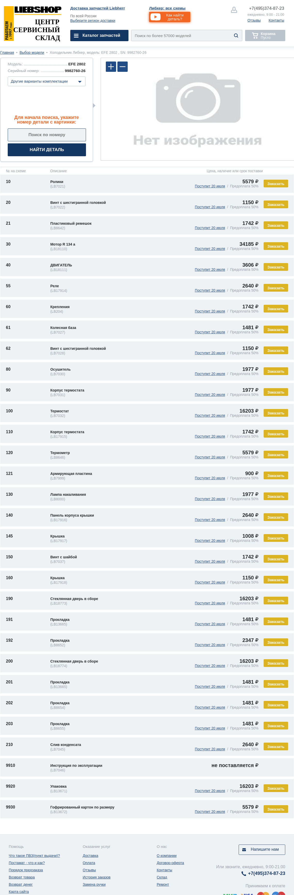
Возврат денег (21, 884)
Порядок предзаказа (26, 870)
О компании (167, 856)
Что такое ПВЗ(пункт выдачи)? (34, 856)
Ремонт (163, 884)
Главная (7, 52)
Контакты (276, 20)
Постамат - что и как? (27, 863)
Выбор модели (32, 52)
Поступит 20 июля (210, 186)
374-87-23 (266, 8)
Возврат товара (22, 877)
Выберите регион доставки (92, 21)
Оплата (89, 863)
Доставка (90, 856)
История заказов (96, 877)
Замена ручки (94, 884)
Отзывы (254, 20)
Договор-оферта (170, 863)
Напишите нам (265, 849)
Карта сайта (19, 892)
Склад (162, 877)
